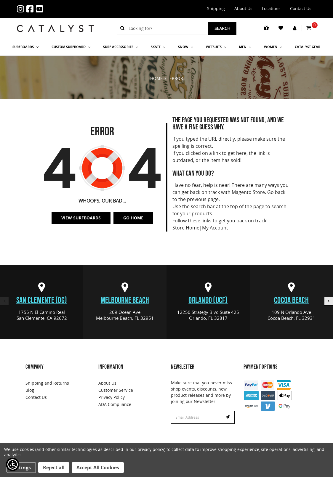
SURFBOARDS (25, 46)
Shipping (216, 8)
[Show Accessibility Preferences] (12, 464)
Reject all (54, 467)
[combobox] (166, 28)
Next (328, 301)
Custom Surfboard (71, 46)
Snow (185, 46)
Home (156, 78)
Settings (21, 467)
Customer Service (115, 390)
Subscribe (228, 417)
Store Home (185, 227)
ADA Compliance (114, 404)
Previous (4, 301)
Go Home (133, 218)
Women (273, 46)
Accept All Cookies (97, 467)
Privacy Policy (111, 397)
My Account (215, 227)
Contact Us (300, 8)
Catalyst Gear (307, 46)
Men (245, 46)
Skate (158, 46)
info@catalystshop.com (63, 5)
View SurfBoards (81, 218)
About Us (243, 8)
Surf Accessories (120, 46)
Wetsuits (216, 46)
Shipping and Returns (47, 383)
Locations (271, 8)
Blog (29, 390)
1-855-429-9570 (54, 5)
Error (176, 78)
